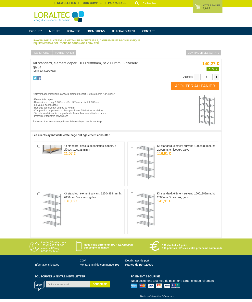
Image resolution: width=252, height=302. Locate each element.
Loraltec (73, 31)
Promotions (96, 31)
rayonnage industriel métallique (67, 121)
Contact (148, 31)
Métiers (54, 31)
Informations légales (46, 264)
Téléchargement (123, 31)
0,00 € (206, 8)
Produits (36, 31)
